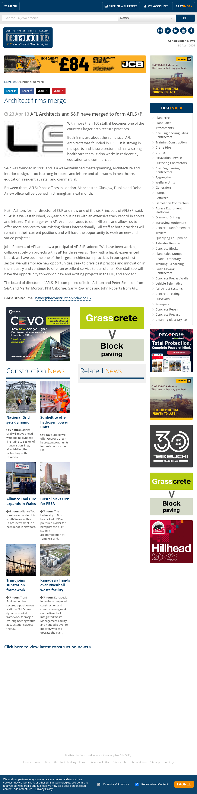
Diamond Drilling (168, 217)
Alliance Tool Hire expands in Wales (21, 501)
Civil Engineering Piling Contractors (172, 135)
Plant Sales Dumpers (170, 254)
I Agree (184, 784)
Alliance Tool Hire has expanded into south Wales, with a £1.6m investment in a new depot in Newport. (21, 519)
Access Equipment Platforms (169, 210)
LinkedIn (175, 30)
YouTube (183, 30)
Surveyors (163, 299)
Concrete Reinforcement (173, 228)
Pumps (160, 193)
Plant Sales (163, 123)
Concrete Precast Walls (172, 278)
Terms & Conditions (135, 762)
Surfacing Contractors (171, 163)
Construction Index (28, 37)
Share (9, 90)
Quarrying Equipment (171, 238)
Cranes (161, 153)
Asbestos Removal (168, 243)
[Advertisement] (75, 695)
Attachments (165, 128)
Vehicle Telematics (169, 283)
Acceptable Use (100, 762)
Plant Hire (163, 118)
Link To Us (51, 762)
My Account (157, 6)
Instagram (160, 30)
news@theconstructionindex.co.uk (63, 298)
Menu (12, 6)
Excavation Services (169, 158)
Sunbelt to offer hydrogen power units (54, 422)
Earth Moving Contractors (165, 271)
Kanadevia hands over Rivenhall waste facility (55, 585)
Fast (184, 6)
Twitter (168, 30)
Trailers (161, 233)
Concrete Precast (168, 314)
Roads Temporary (168, 259)
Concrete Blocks (167, 248)
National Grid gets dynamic (18, 419)
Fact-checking (68, 762)
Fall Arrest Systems (169, 289)
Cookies (83, 762)
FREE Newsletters (123, 6)
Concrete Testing (168, 294)
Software (162, 198)
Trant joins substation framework (15, 585)
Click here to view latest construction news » (47, 646)
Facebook (191, 30)
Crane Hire (163, 147)
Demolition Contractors (172, 203)
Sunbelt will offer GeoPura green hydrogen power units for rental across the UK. (54, 442)
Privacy (116, 762)
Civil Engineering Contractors (168, 170)
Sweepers (162, 304)
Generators (164, 187)
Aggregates (164, 177)
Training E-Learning (170, 264)
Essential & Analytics (113, 784)
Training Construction (171, 142)
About (38, 762)
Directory (168, 762)
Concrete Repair (167, 309)
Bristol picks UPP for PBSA (54, 501)
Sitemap (155, 762)
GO (185, 18)
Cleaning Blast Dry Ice (171, 320)
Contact (27, 762)
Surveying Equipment (171, 223)
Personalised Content (151, 784)
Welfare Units (165, 182)
